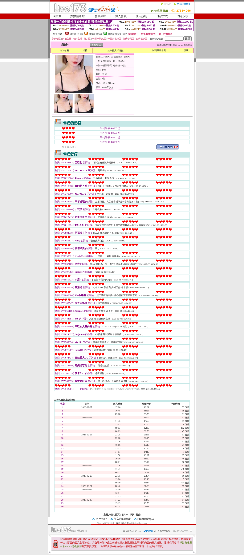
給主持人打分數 (116, 50)
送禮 (85, 50)
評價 (132, 514)
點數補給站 (77, 16)
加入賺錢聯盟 (122, 519)
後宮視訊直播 (122, 523)
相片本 (124, 514)
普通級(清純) (114, 34)
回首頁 (57, 16)
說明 (186, 50)
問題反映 (182, 16)
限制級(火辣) (76, 34)
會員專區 (100, 16)
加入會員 (121, 16)
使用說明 (141, 16)
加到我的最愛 (159, 50)
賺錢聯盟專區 (146, 519)
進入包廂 (64, 50)
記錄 (138, 514)
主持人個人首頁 (112, 514)
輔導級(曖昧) (95, 34)
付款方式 (162, 16)
